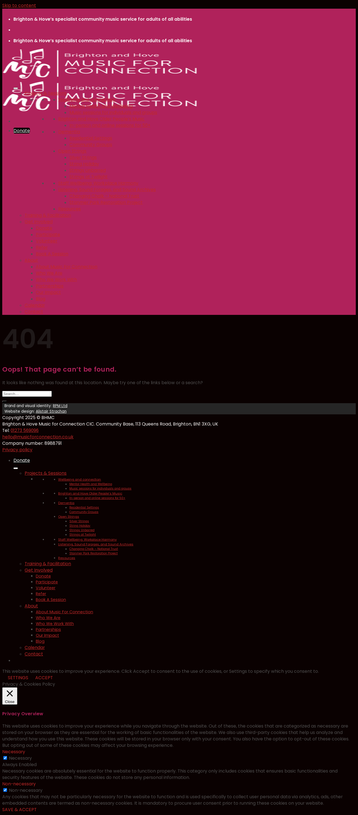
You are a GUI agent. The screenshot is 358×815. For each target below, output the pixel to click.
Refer (42, 247)
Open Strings (72, 151)
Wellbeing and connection (87, 100)
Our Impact (48, 292)
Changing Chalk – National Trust (104, 196)
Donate (44, 228)
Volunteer (46, 241)
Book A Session (52, 254)
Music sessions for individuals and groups (113, 112)
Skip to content (19, 5)
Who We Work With (56, 279)
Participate (48, 234)
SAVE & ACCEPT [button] (19, 809)
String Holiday (84, 164)
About (31, 260)
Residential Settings (90, 138)
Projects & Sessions (46, 93)
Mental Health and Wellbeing (101, 106)
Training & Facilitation (48, 215)
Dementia (69, 132)
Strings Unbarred (87, 170)
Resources (69, 209)
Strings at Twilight (88, 177)
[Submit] (4, 401)
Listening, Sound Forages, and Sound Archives (107, 190)
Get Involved (39, 222)
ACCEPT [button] (44, 678)
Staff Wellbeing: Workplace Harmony (98, 183)
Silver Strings (83, 157)
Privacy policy (17, 450)
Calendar (35, 305)
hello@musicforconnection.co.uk (38, 437)
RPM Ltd (60, 405)
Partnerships (49, 286)
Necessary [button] (13, 752)
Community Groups (90, 145)
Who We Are (49, 273)
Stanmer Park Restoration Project (106, 202)
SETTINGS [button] (18, 678)
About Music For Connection (66, 267)
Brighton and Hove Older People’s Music (101, 119)
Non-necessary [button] (19, 784)
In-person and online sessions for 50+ (109, 125)
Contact (34, 312)
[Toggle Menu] (15, 88)
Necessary (20, 758)
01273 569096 (25, 430)
